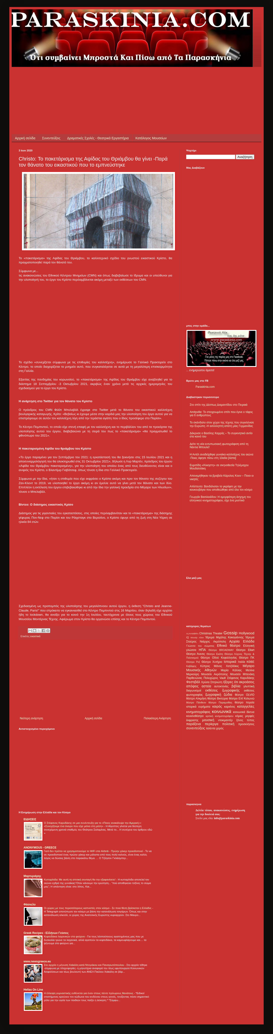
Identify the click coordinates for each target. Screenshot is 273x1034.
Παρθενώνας (194, 678)
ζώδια (228, 694)
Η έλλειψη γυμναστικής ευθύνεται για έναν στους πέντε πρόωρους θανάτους (89, 993)
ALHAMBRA (192, 633)
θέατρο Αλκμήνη (196, 698)
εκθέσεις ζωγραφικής (222, 690)
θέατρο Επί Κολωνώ (241, 698)
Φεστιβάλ (193, 682)
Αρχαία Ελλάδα (241, 641)
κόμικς (239, 716)
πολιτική (228, 724)
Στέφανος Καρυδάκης (240, 678)
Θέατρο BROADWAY (221, 650)
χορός (220, 728)
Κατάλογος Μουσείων (151, 138)
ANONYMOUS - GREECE (40, 847)
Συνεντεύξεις (51, 138)
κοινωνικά (221, 711)
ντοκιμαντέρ (225, 720)
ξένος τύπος (245, 720)
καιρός (217, 706)
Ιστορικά (230, 662)
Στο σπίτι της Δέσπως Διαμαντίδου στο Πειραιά (218, 404)
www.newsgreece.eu (37, 961)
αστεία (206, 686)
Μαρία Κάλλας (231, 670)
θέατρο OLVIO (244, 694)
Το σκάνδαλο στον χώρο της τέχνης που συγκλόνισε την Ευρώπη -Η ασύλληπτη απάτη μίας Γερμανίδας (222, 424)
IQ (187, 637)
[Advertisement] (104, 77)
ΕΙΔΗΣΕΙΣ (30, 819)
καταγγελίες (245, 706)
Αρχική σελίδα (25, 138)
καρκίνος (229, 706)
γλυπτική (248, 686)
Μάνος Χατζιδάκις (226, 666)
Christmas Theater (210, 633)
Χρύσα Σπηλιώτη (211, 682)
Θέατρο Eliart (245, 650)
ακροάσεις (246, 682)
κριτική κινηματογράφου (219, 716)
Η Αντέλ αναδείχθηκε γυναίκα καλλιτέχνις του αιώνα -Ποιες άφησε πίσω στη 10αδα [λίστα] (221, 456)
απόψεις (192, 686)
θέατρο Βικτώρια (217, 698)
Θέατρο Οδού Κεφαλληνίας (219, 657)
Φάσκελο (30, 904)
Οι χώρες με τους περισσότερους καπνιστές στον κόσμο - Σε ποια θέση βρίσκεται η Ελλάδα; (98, 908)
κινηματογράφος (198, 712)
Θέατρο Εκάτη (214, 654)
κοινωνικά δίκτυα (243, 712)
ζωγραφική (213, 694)
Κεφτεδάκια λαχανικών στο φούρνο (65, 936)
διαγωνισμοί (193, 690)
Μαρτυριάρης (32, 876)
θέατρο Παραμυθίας (220, 702)
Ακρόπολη (219, 641)
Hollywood (246, 633)
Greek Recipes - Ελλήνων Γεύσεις (46, 933)
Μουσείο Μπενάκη (242, 674)
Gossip (231, 632)
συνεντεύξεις (195, 728)
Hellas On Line (33, 989)
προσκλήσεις (246, 724)
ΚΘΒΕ (250, 662)
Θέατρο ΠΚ (246, 657)
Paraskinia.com (205, 386)
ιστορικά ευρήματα (198, 706)
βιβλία (235, 686)
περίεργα (211, 724)
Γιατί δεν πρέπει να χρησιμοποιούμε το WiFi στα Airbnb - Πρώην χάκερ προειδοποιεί (94, 851)
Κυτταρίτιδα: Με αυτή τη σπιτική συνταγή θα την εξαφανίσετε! (80, 879)
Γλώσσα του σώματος (200, 645)
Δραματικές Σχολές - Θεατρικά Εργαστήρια (98, 138)
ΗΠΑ (202, 650)
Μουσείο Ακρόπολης (214, 674)
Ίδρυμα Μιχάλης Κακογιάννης (224, 637)
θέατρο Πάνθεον (196, 702)
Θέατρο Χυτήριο (212, 662)
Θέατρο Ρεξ (193, 661)
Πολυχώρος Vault (215, 678)
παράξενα (193, 724)
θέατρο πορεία (244, 702)
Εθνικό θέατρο (228, 645)
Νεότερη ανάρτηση (31, 718)
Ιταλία (241, 662)
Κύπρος (205, 666)
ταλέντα (210, 728)
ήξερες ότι (230, 682)
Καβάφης (191, 666)
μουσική (208, 720)
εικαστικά (35, 636)
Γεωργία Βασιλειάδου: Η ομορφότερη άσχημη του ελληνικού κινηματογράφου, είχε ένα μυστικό (220, 498)
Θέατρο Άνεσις (195, 654)
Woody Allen (197, 637)
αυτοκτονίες (221, 686)
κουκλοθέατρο (195, 716)
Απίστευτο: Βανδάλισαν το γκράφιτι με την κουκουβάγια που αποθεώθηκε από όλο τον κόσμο (221, 488)
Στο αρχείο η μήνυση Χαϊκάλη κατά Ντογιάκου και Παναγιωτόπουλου (84, 965)
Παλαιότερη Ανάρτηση (157, 718)
